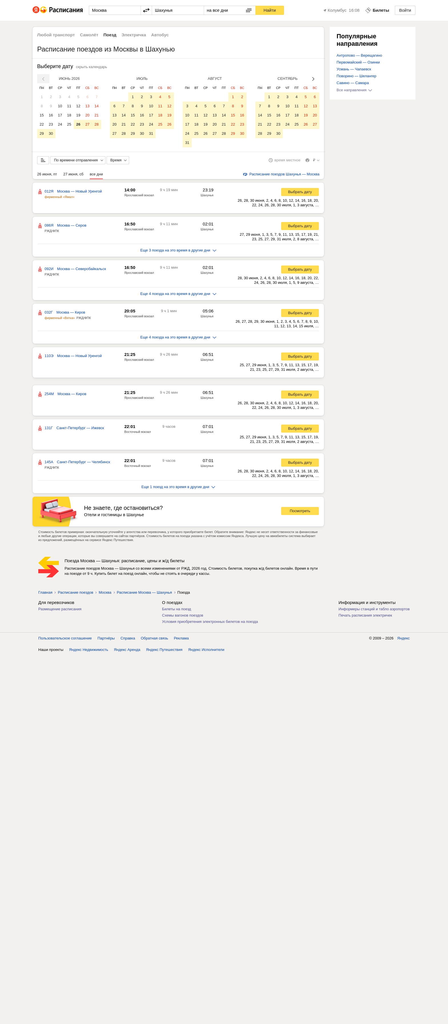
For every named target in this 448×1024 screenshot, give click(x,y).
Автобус (160, 34)
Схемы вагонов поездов (182, 615)
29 (42, 133)
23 (51, 124)
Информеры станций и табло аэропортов (374, 609)
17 (60, 115)
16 (51, 115)
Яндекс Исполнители (206, 649)
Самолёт (89, 34)
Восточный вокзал (137, 431)
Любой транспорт (56, 34)
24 (60, 124)
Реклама (181, 638)
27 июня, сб (73, 174)
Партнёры (106, 638)
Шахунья (207, 195)
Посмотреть (300, 511)
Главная (45, 592)
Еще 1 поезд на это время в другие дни (178, 487)
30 (51, 133)
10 (60, 106)
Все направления (354, 90)
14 (97, 106)
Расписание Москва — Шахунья (144, 592)
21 (97, 115)
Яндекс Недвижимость (88, 649)
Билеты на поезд (176, 609)
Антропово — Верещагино (359, 55)
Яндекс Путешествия (164, 649)
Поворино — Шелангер (356, 76)
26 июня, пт (47, 174)
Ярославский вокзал (139, 195)
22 (42, 124)
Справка (128, 638)
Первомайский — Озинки (358, 62)
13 (87, 106)
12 (78, 106)
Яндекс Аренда (127, 649)
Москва (105, 592)
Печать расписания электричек (365, 615)
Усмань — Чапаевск (354, 69)
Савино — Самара (353, 83)
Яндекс (403, 638)
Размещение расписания (59, 609)
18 (69, 115)
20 (87, 115)
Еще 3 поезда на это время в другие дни (178, 250)
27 (87, 124)
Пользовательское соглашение (65, 638)
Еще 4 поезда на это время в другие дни (178, 294)
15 (42, 115)
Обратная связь (154, 638)
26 (78, 124)
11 (69, 106)
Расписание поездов (75, 592)
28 (97, 124)
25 (69, 124)
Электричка (133, 34)
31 (151, 133)
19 (78, 115)
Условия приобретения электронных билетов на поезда (210, 621)
